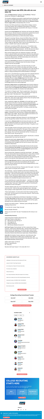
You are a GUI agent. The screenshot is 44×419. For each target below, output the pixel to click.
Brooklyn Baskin (21, 329)
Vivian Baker (20, 340)
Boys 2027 (13, 301)
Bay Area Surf (20, 364)
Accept (6, 417)
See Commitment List (22, 374)
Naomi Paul (20, 318)
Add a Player (22, 397)
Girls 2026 (31, 298)
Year (21, 315)
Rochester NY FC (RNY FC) (22, 353)
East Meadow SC (20, 320)
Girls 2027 (13, 298)
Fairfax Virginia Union (21, 325)
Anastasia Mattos (21, 323)
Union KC (19, 336)
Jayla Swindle (20, 362)
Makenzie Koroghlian (21, 345)
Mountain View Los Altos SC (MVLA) (24, 342)
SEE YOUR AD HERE (22, 289)
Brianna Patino (20, 357)
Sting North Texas (21, 331)
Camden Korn (20, 368)
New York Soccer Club (21, 347)
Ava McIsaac (20, 351)
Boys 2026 (30, 301)
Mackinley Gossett (21, 334)
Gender (16, 315)
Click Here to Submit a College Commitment (22, 305)
